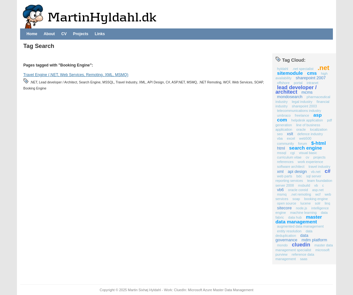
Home (31, 34)
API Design (297, 171)
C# (327, 171)
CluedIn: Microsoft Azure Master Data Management (213, 290)
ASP (317, 115)
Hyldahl (282, 69)
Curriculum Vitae (289, 157)
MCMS (306, 92)
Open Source (286, 203)
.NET (323, 67)
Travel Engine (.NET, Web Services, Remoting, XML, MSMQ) (75, 75)
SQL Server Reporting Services (298, 178)
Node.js (301, 208)
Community (285, 143)
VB (316, 185)
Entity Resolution (289, 231)
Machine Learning (303, 212)
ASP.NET (318, 190)
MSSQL (281, 153)
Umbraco (284, 115)
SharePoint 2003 (304, 106)
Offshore (283, 83)
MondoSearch (290, 96)
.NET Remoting (301, 194)
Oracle (301, 129)
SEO (280, 134)
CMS (312, 73)
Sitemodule (290, 73)
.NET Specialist (302, 69)
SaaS (303, 259)
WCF (317, 194)
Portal (298, 83)
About (49, 34)
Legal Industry (302, 102)
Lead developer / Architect (296, 89)
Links (100, 34)
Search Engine (305, 148)
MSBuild (304, 185)
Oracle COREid (298, 190)
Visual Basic (308, 153)
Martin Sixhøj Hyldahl (144, 290)
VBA (280, 138)
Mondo (282, 245)
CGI (292, 153)
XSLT (290, 133)
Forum (302, 143)
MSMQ (282, 194)
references (285, 162)
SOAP (296, 199)
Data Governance (291, 237)
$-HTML (318, 143)
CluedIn (301, 244)
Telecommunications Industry (299, 111)
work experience (310, 162)
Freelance (302, 115)
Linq (327, 203)
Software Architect (290, 166)
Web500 (305, 138)
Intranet (312, 83)
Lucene (305, 203)
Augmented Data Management (300, 226)
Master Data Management (298, 219)
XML (280, 171)
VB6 (280, 189)
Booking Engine (316, 199)
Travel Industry (319, 166)
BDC (299, 176)
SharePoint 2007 (311, 77)
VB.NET (315, 172)
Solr (318, 203)
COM (282, 119)
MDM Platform (314, 239)
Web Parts (284, 176)
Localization (318, 129)
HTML (281, 148)
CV (64, 34)
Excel (291, 138)
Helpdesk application (307, 120)
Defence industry (310, 134)
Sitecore (284, 208)
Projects (80, 34)
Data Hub (295, 217)
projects (319, 157)
